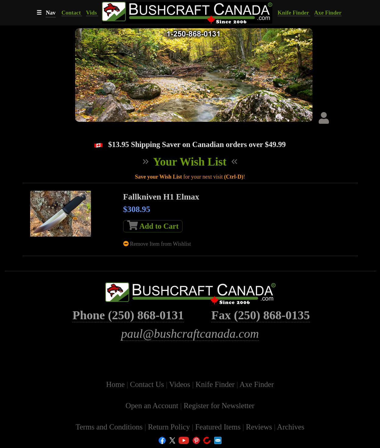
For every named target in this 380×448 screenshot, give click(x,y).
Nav (50, 12)
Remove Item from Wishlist (157, 244)
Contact (71, 12)
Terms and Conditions (109, 427)
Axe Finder (328, 12)
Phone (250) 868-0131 (128, 315)
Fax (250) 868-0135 (260, 315)
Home (116, 384)
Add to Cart (153, 225)
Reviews (260, 427)
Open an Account (152, 406)
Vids (92, 12)
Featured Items (218, 427)
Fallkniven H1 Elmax (161, 196)
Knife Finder (293, 12)
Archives (290, 427)
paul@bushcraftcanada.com (190, 333)
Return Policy (170, 427)
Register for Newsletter (218, 406)
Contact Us (148, 384)
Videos (180, 384)
